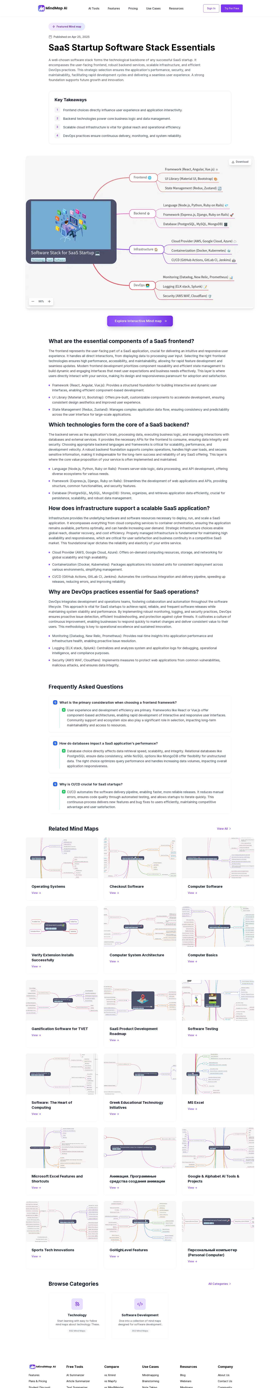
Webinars (185, 1381)
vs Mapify (110, 1381)
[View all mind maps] (224, 828)
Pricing (133, 8)
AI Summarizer (75, 1375)
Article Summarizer (78, 1381)
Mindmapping (150, 1375)
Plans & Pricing (38, 1381)
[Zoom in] (49, 301)
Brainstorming (150, 1381)
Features (114, 8)
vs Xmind (110, 1375)
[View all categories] (219, 1284)
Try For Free (231, 8)
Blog (183, 1375)
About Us (223, 1375)
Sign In (211, 8)
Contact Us (225, 1381)
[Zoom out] (33, 301)
